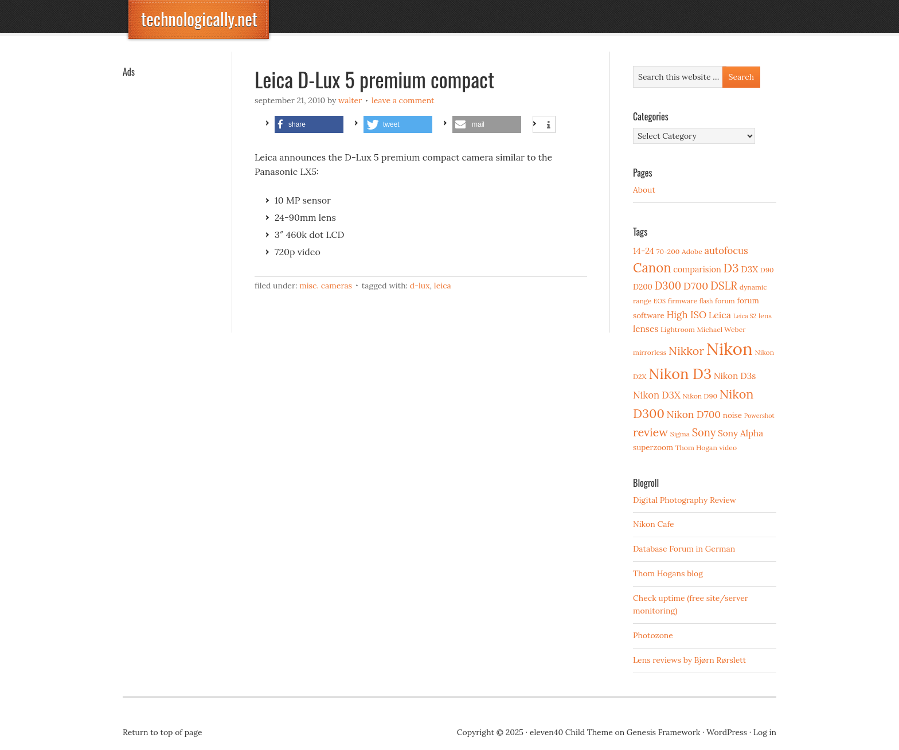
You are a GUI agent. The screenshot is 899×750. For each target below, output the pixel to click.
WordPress (726, 732)
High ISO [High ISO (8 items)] (686, 314)
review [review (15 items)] (650, 432)
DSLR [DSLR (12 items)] (723, 285)
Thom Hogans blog (668, 573)
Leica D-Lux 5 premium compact (374, 79)
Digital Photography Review (684, 500)
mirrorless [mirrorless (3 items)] (649, 352)
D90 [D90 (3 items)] (767, 269)
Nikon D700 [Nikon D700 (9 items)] (694, 414)
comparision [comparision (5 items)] (697, 269)
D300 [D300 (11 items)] (668, 285)
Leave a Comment (403, 100)
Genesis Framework (663, 732)
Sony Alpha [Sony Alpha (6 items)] (740, 433)
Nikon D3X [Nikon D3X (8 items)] (657, 395)
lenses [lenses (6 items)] (645, 328)
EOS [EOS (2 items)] (660, 301)
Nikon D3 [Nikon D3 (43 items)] (680, 373)
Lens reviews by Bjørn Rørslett (689, 660)
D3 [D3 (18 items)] (730, 268)
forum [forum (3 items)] (725, 300)
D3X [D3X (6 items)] (749, 269)
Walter (350, 100)
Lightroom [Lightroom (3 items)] (677, 329)
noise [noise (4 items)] (732, 415)
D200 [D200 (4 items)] (642, 287)
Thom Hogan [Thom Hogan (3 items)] (696, 447)
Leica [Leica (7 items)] (720, 315)
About (644, 190)
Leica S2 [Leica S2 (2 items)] (745, 316)
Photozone (653, 635)
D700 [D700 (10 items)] (696, 285)
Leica (442, 285)
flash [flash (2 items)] (706, 301)
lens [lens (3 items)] (765, 315)
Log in (764, 732)
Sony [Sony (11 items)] (704, 432)
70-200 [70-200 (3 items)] (667, 251)
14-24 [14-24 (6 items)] (643, 250)
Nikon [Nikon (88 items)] (729, 349)
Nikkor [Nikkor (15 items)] (686, 350)
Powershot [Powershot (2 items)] (759, 416)
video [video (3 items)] (728, 447)
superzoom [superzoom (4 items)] (653, 447)
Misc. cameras (325, 285)
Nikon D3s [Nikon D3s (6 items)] (735, 375)
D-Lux (420, 285)
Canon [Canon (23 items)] (652, 268)
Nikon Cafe (653, 524)
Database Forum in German (684, 549)
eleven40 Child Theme (571, 732)
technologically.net (199, 19)
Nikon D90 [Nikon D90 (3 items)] (699, 396)
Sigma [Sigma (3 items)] (680, 433)
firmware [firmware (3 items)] (682, 300)
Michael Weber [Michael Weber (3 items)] (721, 329)
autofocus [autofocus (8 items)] (726, 250)
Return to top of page (162, 732)
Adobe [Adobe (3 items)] (692, 251)
